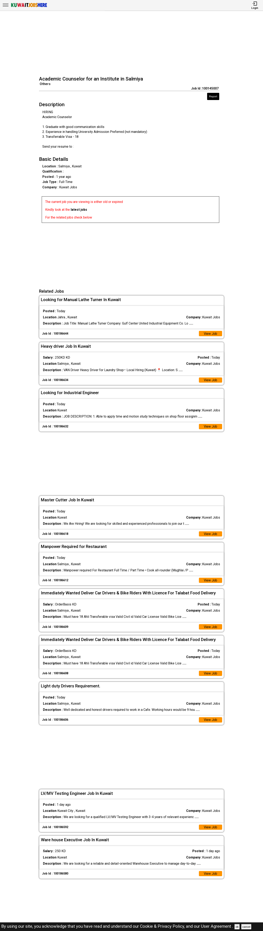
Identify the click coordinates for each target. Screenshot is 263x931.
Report (213, 96)
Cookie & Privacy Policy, (163, 926)
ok (237, 926)
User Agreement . (217, 926)
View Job (210, 334)
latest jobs (79, 210)
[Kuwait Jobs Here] (28, 7)
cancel (246, 926)
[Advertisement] (133, 44)
